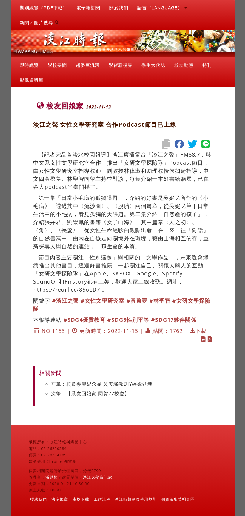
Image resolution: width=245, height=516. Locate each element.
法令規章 (59, 499)
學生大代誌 (153, 65)
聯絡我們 (38, 499)
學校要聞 (57, 65)
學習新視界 (120, 65)
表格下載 (81, 499)
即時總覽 (29, 65)
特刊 (207, 65)
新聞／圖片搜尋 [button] (39, 22)
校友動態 (183, 65)
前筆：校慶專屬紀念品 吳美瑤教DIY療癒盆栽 (101, 384)
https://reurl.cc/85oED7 (66, 289)
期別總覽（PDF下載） (43, 7)
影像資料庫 (32, 80)
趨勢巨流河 (88, 65)
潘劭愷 (51, 477)
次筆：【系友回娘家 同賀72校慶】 (90, 393)
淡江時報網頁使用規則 (136, 499)
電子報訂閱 (88, 7)
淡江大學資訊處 (97, 477)
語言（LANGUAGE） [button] (162, 7)
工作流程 (102, 499)
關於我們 (118, 7)
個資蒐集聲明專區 (178, 499)
